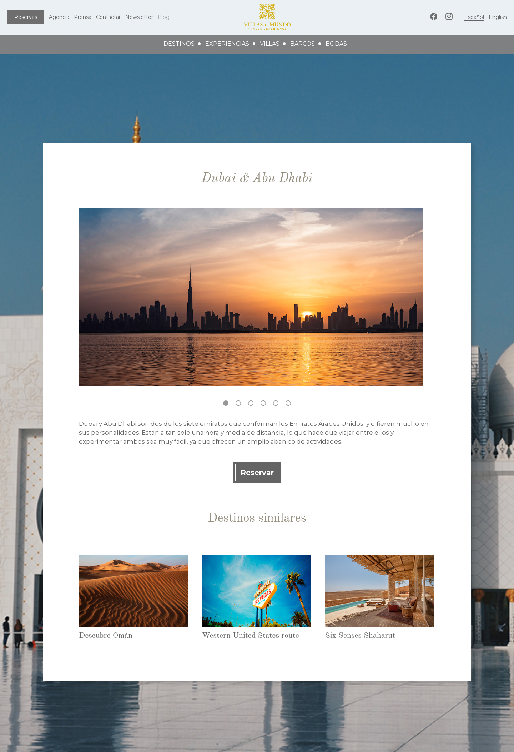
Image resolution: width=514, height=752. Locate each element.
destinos (179, 43)
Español (474, 17)
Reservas (25, 17)
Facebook (433, 16)
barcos (302, 43)
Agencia (59, 17)
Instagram (449, 16)
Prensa (82, 17)
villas (269, 43)
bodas (336, 43)
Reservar (257, 472)
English (498, 17)
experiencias (227, 43)
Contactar (108, 17)
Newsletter (139, 17)
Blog (164, 17)
